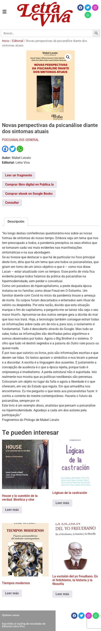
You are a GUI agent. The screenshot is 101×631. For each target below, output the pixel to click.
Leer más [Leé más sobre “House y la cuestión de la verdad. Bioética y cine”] (12, 510)
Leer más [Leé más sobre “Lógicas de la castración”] (62, 503)
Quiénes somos (11, 615)
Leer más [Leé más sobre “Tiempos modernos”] (12, 593)
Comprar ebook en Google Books (29, 194)
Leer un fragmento (18, 175)
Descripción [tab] (16, 221)
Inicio (5, 41)
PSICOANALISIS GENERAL (20, 140)
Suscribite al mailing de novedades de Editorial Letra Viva (23, 625)
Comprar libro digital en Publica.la (29, 184)
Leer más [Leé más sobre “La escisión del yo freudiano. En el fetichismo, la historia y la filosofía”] (62, 594)
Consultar (12, 202)
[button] (4, 12)
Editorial (17, 41)
